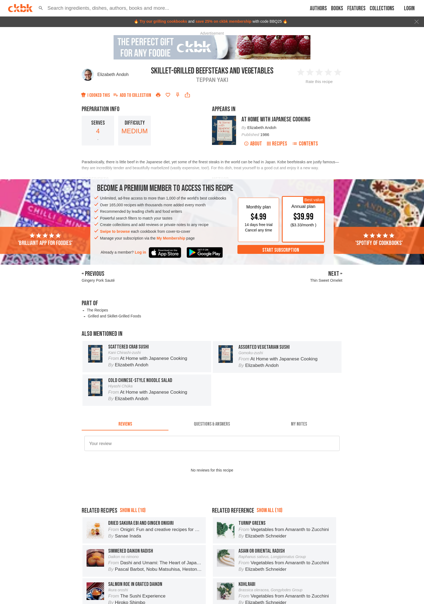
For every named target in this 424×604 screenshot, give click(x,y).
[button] (41, 8)
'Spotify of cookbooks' (379, 239)
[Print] (158, 95)
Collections (382, 8)
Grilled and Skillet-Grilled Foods (114, 316)
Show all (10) (132, 534)
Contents (305, 143)
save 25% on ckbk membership (223, 21)
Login (409, 8)
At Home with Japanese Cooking (275, 119)
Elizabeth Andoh (113, 74)
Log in (140, 252)
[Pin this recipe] (178, 95)
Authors (318, 8)
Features (356, 8)
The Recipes (97, 310)
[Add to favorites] (168, 95)
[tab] (125, 423)
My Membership (171, 238)
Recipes (277, 143)
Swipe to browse (115, 231)
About (253, 143)
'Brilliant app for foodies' (45, 239)
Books (337, 8)
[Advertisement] (212, 507)
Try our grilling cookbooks (163, 21)
